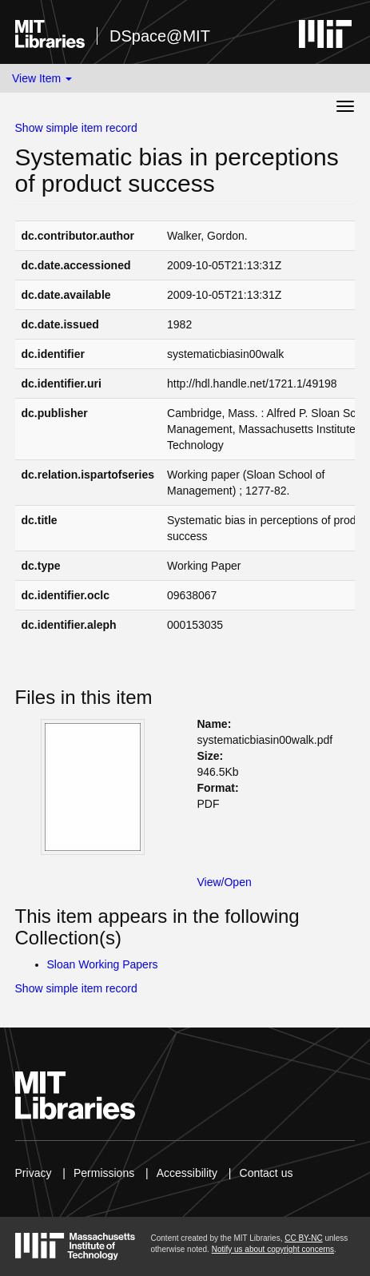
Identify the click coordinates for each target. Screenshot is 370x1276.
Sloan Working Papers (102, 964)
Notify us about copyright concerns (273, 1249)
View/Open (224, 882)
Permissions (104, 1173)
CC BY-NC (303, 1238)
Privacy (33, 1173)
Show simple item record (76, 127)
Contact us (266, 1173)
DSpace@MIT (159, 36)
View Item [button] (42, 78)
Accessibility (187, 1173)
